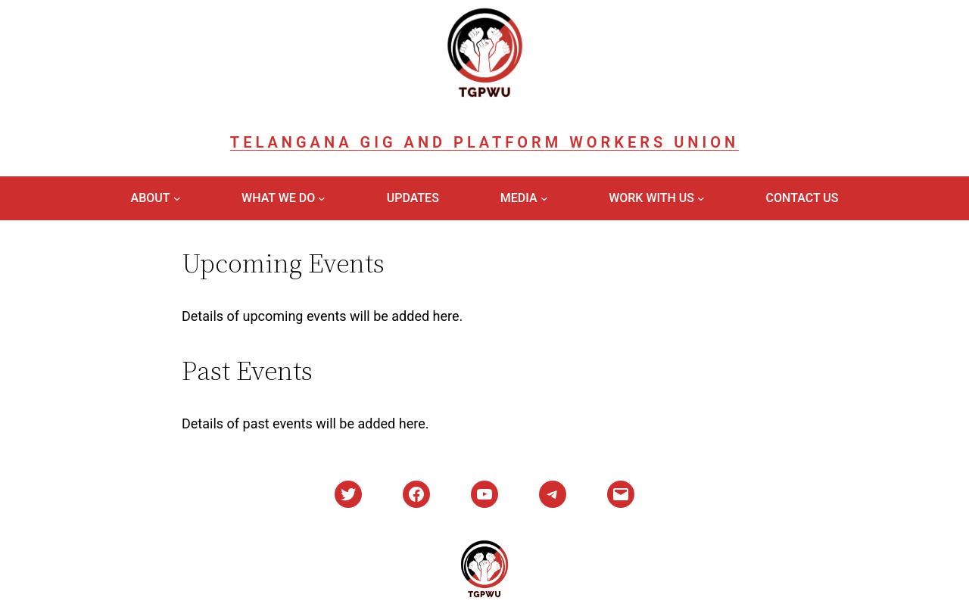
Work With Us (651, 198)
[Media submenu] (544, 198)
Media (518, 198)
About (150, 198)
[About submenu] (177, 198)
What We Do (278, 198)
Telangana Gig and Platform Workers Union (484, 142)
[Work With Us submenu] (701, 198)
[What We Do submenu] (322, 198)
